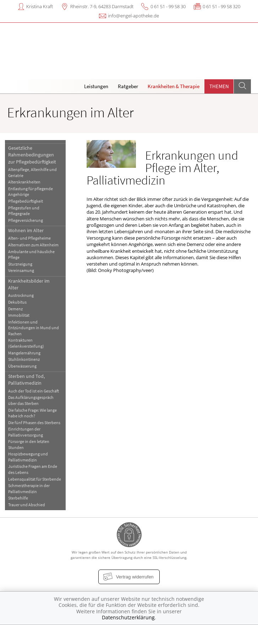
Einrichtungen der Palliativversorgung (25, 431)
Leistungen (96, 86)
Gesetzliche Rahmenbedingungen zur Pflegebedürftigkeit (32, 155)
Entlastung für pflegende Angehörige (30, 191)
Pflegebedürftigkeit (25, 201)
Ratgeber (128, 86)
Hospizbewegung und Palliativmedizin (28, 456)
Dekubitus (17, 302)
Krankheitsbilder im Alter (29, 284)
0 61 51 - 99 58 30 (168, 6)
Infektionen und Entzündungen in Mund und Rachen (33, 327)
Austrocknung (21, 295)
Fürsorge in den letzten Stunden (28, 444)
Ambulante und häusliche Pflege (31, 254)
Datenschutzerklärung (128, 617)
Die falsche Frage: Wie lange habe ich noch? (32, 412)
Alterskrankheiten (24, 182)
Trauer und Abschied (26, 504)
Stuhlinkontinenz (24, 359)
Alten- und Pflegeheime (29, 238)
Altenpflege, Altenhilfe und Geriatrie (32, 172)
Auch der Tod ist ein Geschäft (33, 391)
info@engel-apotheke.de (133, 15)
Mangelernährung (24, 353)
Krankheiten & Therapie (173, 86)
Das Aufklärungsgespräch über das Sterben (31, 400)
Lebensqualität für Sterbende (34, 479)
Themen (219, 86)
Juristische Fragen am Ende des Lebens (32, 469)
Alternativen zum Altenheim (33, 244)
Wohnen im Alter (26, 230)
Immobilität (18, 315)
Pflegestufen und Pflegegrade (23, 210)
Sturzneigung (20, 264)
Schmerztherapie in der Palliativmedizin (29, 488)
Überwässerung (22, 366)
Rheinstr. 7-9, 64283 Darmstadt (101, 6)
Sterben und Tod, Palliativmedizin (26, 379)
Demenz (15, 308)
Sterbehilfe (18, 498)
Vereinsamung (21, 270)
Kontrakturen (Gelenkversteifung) (26, 342)
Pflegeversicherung (25, 220)
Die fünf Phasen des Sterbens (34, 422)
